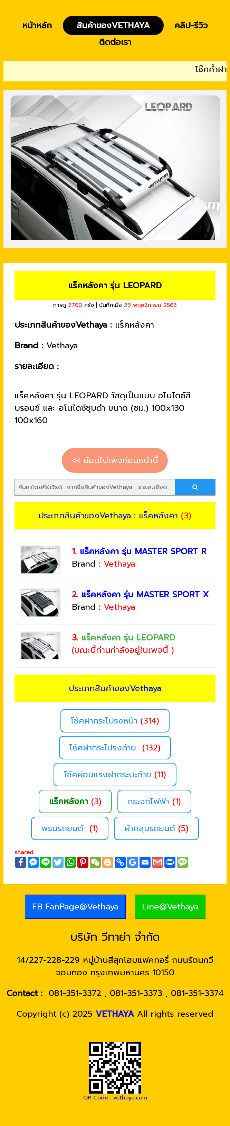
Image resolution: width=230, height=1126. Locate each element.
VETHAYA (115, 1014)
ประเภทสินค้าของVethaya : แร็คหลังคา (108, 515)
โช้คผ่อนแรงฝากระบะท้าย (115, 774)
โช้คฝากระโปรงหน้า (115, 721)
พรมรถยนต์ (69, 828)
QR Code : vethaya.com (115, 1098)
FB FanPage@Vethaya (75, 906)
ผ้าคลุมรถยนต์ (156, 828)
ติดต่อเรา (115, 42)
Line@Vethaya (170, 906)
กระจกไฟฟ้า (154, 801)
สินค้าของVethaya (113, 25)
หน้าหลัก (37, 25)
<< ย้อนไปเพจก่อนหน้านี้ (114, 460)
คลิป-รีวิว (191, 25)
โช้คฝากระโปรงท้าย (115, 747)
